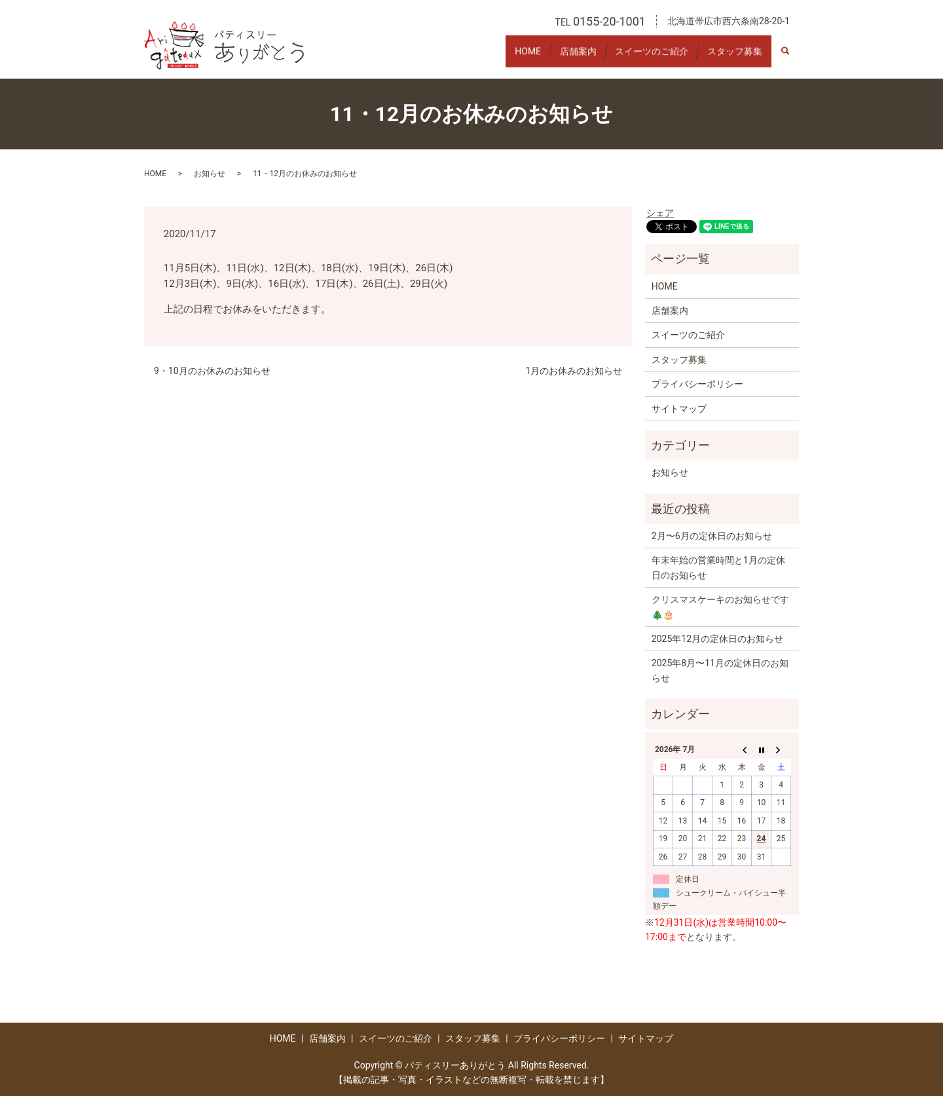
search (792, 57)
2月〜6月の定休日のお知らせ (712, 536)
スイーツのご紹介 (638, 57)
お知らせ (209, 173)
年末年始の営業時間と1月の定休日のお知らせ (718, 567)
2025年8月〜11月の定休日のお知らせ (720, 670)
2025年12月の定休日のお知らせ (717, 638)
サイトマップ (679, 409)
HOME (497, 57)
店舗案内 (556, 57)
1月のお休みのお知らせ (573, 371)
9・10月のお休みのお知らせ (212, 371)
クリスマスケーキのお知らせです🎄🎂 (720, 606)
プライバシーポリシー (697, 384)
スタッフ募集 (730, 57)
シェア (660, 213)
